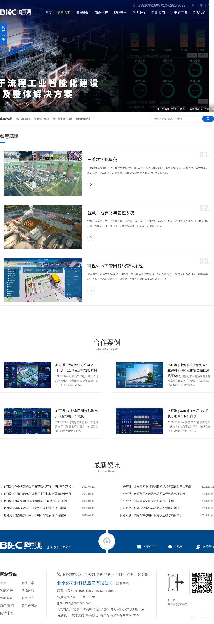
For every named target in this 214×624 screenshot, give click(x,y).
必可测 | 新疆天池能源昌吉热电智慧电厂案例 (151, 508)
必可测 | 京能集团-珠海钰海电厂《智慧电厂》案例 (76, 413)
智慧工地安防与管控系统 (110, 212)
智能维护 (82, 12)
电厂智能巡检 (23, 118)
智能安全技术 (83, 118)
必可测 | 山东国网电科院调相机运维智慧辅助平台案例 (157, 486)
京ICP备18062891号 (125, 615)
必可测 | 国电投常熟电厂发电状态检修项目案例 (152, 515)
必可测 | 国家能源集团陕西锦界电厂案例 (148, 500)
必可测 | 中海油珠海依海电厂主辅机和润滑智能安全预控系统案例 (188, 370)
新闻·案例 (158, 12)
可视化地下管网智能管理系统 (115, 265)
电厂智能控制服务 (62, 118)
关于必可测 (179, 12)
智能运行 (101, 12)
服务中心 (139, 12)
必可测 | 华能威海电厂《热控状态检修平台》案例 (188, 413)
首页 (48, 12)
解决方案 (64, 12)
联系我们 (199, 12)
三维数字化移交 (102, 159)
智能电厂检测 (41, 118)
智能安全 (120, 12)
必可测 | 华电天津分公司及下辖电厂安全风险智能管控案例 (76, 367)
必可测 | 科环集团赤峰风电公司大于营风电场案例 (154, 493)
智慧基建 (209, 109)
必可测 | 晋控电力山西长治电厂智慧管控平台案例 (35, 515)
